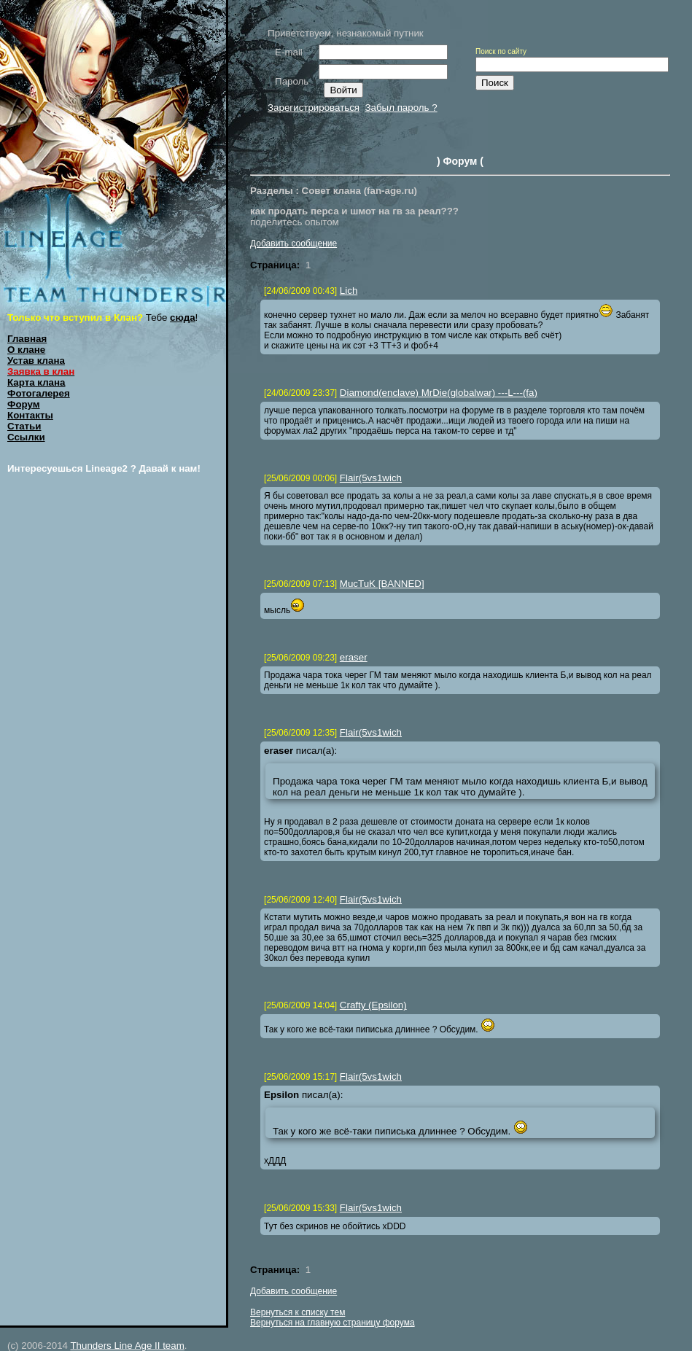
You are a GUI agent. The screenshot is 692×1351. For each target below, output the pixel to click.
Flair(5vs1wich (371, 477)
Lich (348, 290)
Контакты (30, 415)
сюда (182, 317)
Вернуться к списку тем (297, 1312)
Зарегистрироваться (313, 107)
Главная (27, 338)
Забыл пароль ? (401, 107)
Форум (23, 404)
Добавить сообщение (293, 243)
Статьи (24, 426)
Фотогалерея (38, 393)
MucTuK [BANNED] (382, 583)
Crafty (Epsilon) (373, 1005)
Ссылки (26, 437)
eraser (354, 657)
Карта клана (36, 382)
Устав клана (36, 360)
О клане (26, 349)
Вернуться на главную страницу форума (332, 1322)
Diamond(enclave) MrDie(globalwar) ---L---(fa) (438, 392)
